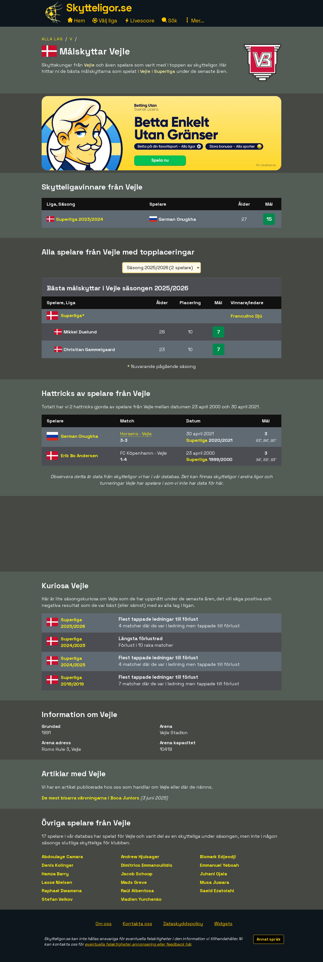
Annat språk (269, 939)
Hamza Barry (55, 874)
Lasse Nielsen (57, 882)
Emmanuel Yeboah (219, 865)
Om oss (104, 923)
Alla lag (52, 39)
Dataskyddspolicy (183, 923)
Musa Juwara (214, 882)
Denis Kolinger (57, 865)
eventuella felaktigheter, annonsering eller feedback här (138, 944)
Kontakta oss (137, 923)
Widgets (223, 923)
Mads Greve (134, 882)
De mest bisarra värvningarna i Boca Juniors (90, 798)
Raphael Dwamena (62, 890)
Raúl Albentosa (137, 890)
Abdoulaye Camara (62, 856)
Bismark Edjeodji (218, 856)
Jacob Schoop (137, 874)
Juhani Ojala (213, 874)
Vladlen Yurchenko (141, 899)
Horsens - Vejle (136, 434)
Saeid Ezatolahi (217, 890)
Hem (76, 20)
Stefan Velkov (57, 899)
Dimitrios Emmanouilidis (147, 865)
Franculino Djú (246, 316)
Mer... (194, 20)
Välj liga (104, 20)
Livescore (139, 20)
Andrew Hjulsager (140, 856)
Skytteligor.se (98, 7)
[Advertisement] (161, 534)
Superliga (79, 219)
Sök (170, 20)
